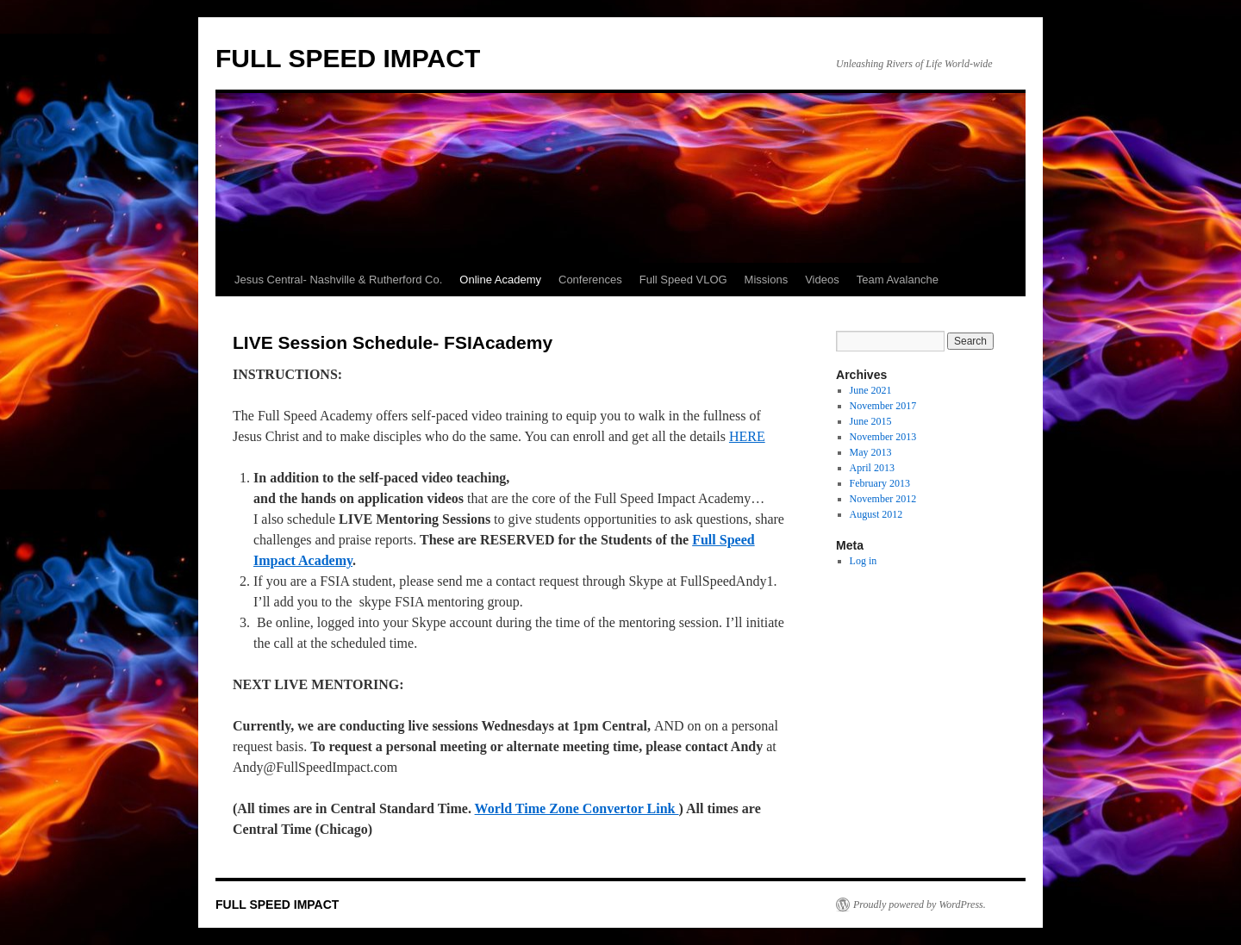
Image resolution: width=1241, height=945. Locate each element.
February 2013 (880, 483)
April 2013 (872, 468)
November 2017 (883, 406)
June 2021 (871, 390)
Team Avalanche (898, 279)
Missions (767, 279)
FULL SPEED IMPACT (347, 58)
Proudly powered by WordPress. (919, 904)
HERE (747, 436)
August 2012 (876, 514)
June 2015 (871, 421)
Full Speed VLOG (683, 279)
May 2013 (871, 452)
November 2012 (883, 499)
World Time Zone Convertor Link (577, 808)
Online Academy (500, 279)
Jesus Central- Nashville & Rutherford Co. (338, 279)
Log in (863, 561)
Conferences (590, 279)
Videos (822, 279)
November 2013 (883, 437)
